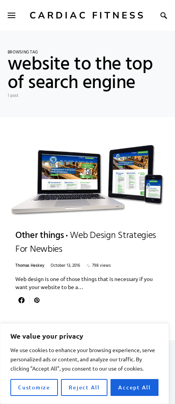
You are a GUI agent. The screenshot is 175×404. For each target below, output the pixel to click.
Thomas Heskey (30, 266)
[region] (84, 363)
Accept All (134, 387)
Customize (34, 387)
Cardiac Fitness (87, 15)
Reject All (84, 387)
